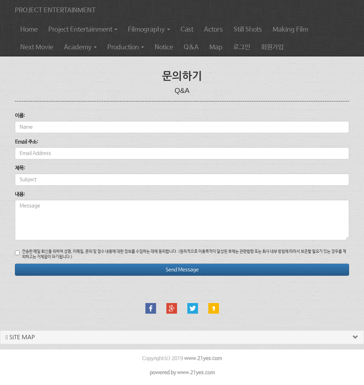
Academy (80, 47)
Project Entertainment (82, 29)
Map (216, 47)
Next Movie (36, 47)
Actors (213, 29)
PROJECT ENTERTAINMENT (55, 10)
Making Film (290, 29)
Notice (164, 47)
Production (125, 47)
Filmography (149, 29)
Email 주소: (26, 142)
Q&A (191, 47)
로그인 (241, 47)
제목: (20, 168)
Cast (187, 29)
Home (29, 29)
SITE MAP (20, 337)
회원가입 (272, 47)
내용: (20, 194)
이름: (20, 116)
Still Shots (248, 29)
